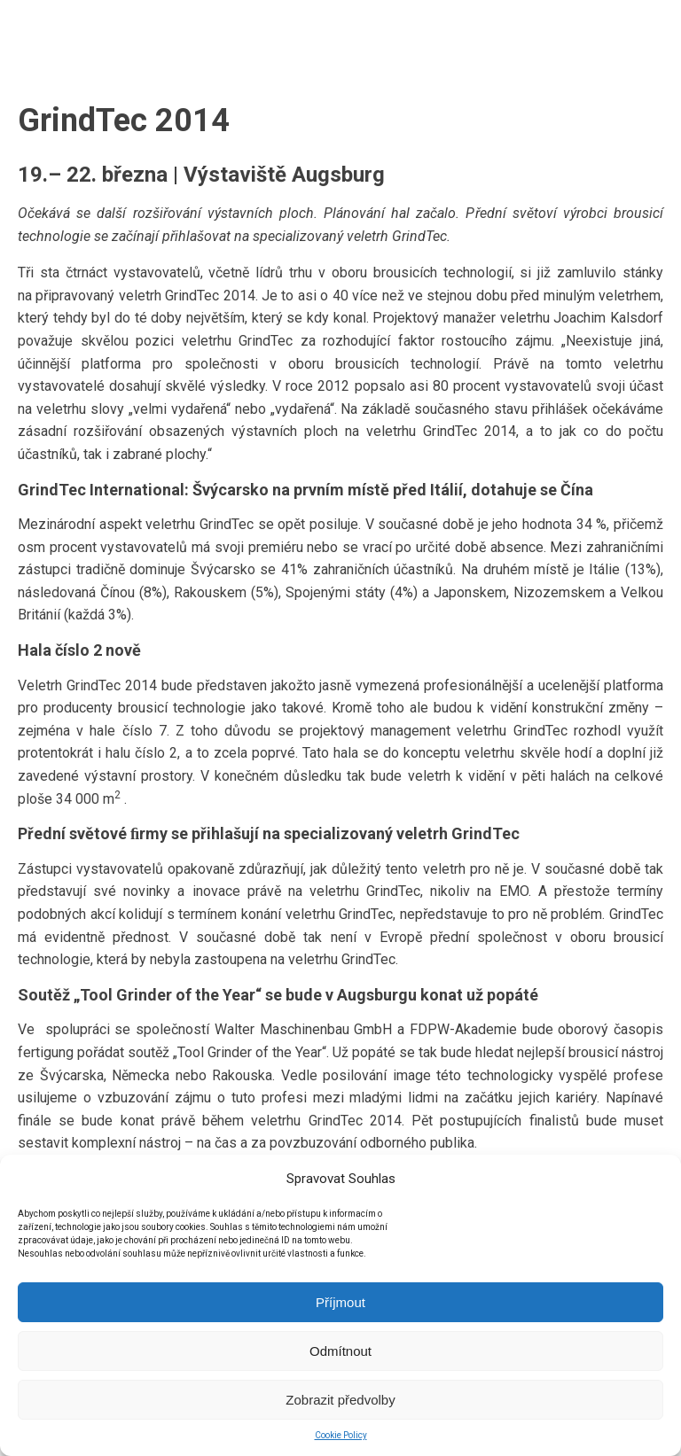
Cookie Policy (341, 1435)
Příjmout (340, 1302)
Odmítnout (340, 1351)
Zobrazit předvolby (340, 1399)
